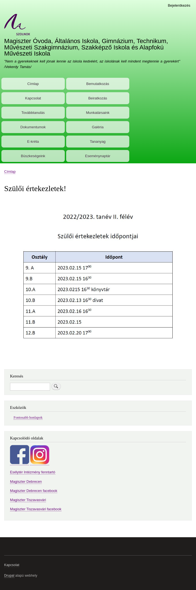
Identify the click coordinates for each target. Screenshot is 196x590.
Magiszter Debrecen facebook (33, 491)
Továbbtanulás (33, 113)
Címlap (33, 84)
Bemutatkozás (97, 84)
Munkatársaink (98, 113)
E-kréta (33, 141)
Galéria (97, 127)
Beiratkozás (97, 98)
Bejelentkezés (179, 5)
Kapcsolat (33, 98)
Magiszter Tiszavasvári (28, 500)
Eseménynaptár (97, 156)
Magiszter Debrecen (26, 481)
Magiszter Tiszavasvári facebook (35, 509)
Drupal (9, 576)
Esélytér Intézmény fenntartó (32, 472)
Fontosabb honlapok (28, 417)
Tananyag (97, 141)
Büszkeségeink (33, 156)
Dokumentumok (33, 127)
